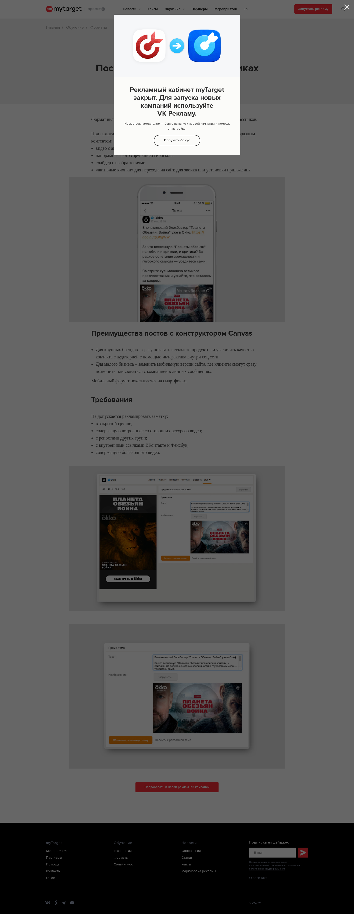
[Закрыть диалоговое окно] (347, 7)
